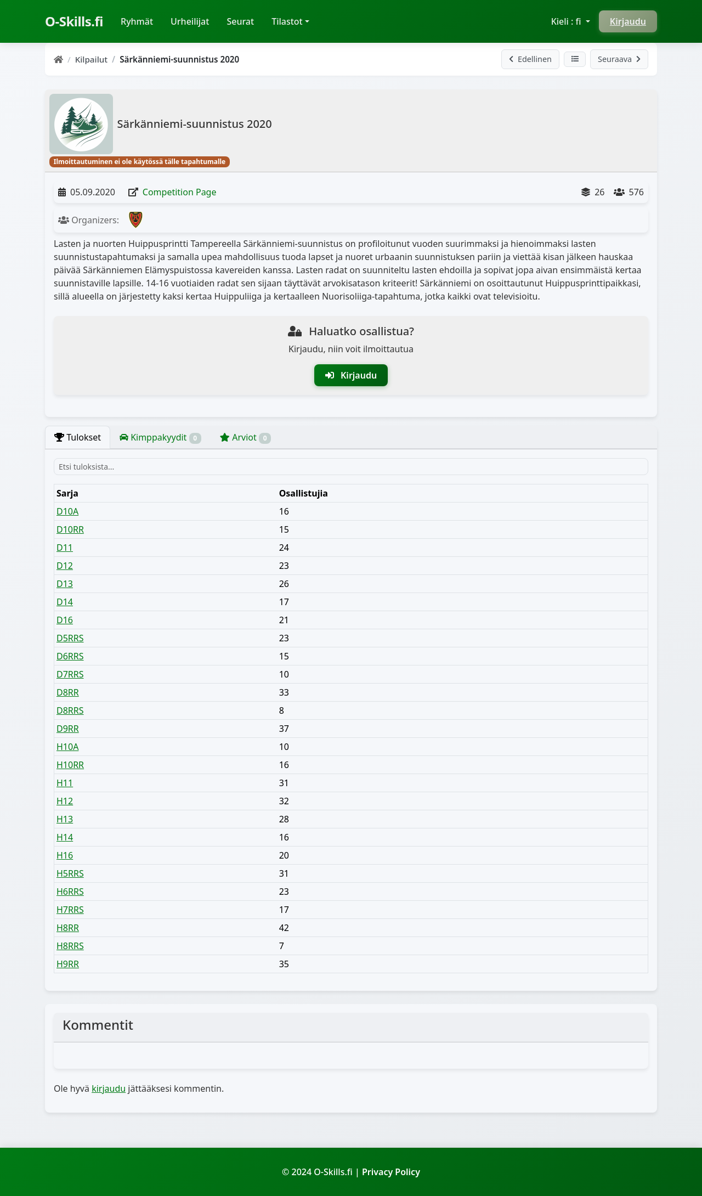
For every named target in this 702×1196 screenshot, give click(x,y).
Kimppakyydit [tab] (160, 437)
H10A (67, 747)
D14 (64, 602)
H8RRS (70, 946)
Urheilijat (190, 21)
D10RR (70, 529)
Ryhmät (141, 20)
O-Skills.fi (74, 21)
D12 (64, 566)
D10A (67, 511)
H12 (64, 801)
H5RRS (70, 873)
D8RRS (70, 710)
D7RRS (70, 674)
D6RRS (70, 656)
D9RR (67, 729)
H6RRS (70, 891)
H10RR (70, 765)
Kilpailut (91, 59)
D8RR (67, 692)
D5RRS (70, 638)
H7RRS (70, 910)
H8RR (67, 928)
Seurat (240, 21)
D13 (64, 584)
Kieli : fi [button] (567, 21)
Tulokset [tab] (77, 437)
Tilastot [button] (287, 21)
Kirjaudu (628, 21)
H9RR (67, 964)
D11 (64, 547)
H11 (64, 783)
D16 (64, 620)
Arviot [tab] (245, 437)
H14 (64, 837)
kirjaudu (109, 1088)
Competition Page (180, 192)
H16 (64, 855)
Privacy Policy (391, 1172)
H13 (64, 819)
